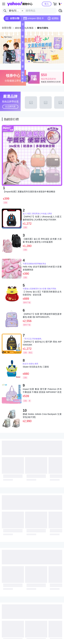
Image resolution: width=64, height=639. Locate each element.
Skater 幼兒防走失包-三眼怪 (36, 367)
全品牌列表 (10, 106)
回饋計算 (23, 31)
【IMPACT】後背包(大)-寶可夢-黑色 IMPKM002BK (42, 343)
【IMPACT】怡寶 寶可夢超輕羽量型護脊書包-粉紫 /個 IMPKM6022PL (42, 315)
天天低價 (23, 43)
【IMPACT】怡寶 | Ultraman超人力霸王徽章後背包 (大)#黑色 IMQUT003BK (42, 218)
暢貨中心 (23, 37)
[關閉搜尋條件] (22, 10)
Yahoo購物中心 (19, 4)
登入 (46, 4)
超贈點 (53, 18)
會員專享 (23, 61)
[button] (29, 61)
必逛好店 (23, 49)
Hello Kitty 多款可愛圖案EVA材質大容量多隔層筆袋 (42, 268)
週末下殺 (23, 55)
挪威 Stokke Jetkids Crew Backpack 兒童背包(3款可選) (42, 415)
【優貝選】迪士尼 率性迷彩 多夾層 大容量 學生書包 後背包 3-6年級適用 (42, 240)
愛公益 (23, 67)
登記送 (23, 25)
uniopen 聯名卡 (33, 18)
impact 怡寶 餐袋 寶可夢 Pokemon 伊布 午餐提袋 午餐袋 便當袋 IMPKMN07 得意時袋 (42, 391)
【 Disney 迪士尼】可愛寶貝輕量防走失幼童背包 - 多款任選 (42, 293)
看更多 (23, 78)
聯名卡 (23, 73)
